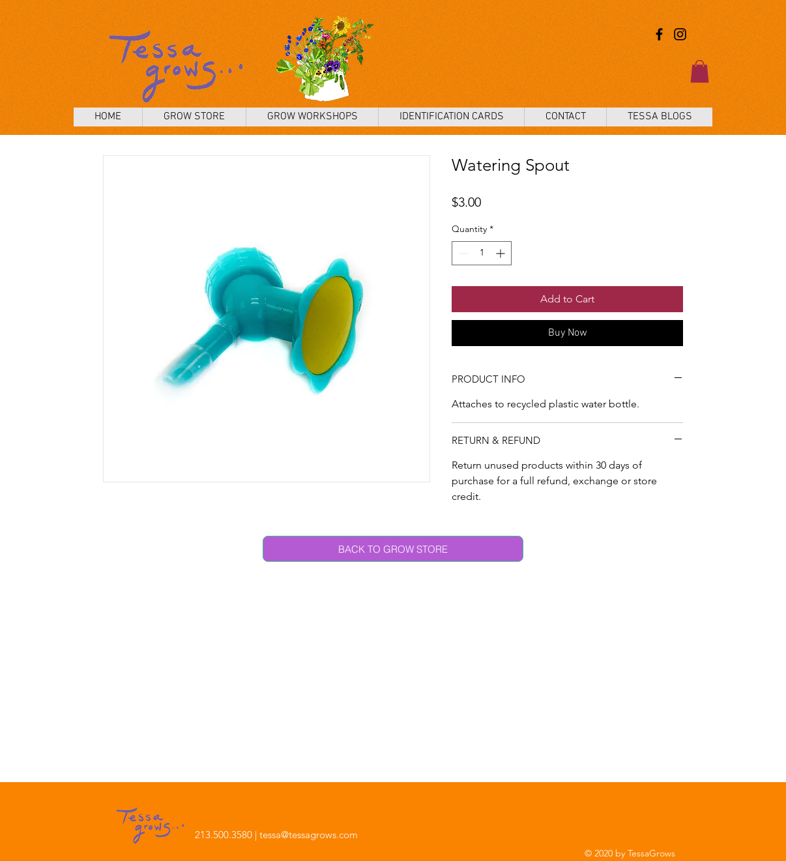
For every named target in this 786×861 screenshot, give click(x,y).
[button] (699, 71)
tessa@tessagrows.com (308, 834)
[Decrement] (462, 253)
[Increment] (501, 253)
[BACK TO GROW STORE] (393, 549)
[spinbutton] (481, 253)
